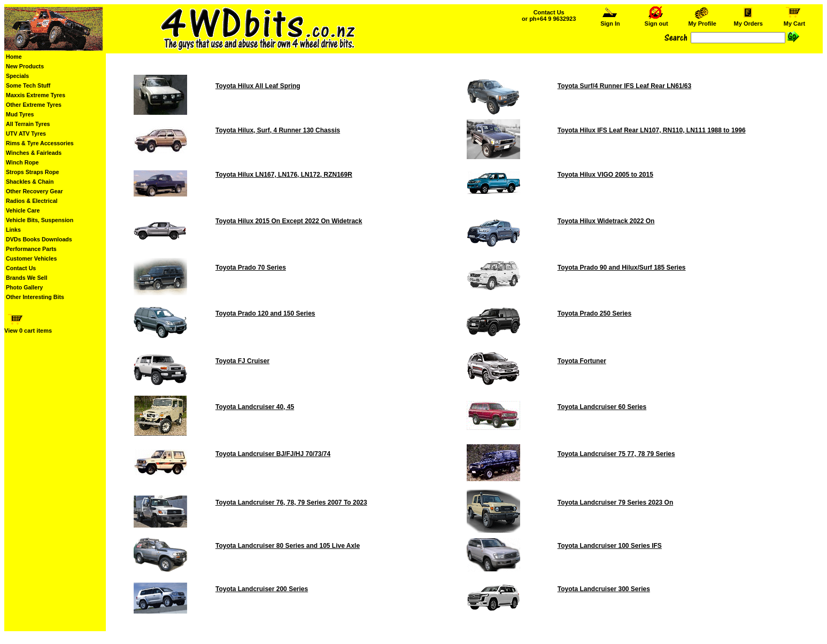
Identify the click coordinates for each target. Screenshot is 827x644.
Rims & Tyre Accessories (40, 143)
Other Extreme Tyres (33, 104)
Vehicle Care (23, 210)
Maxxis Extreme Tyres (35, 95)
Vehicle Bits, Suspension (39, 220)
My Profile (702, 21)
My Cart (794, 21)
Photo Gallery (24, 287)
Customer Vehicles (31, 258)
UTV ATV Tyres (26, 133)
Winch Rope (22, 162)
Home (14, 56)
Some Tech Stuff (28, 85)
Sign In (610, 21)
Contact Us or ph (549, 15)
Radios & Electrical (32, 201)
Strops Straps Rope (32, 172)
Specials (17, 76)
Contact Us (21, 268)
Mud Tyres (20, 114)
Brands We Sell (26, 277)
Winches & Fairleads (33, 153)
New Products (25, 66)
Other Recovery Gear (34, 191)
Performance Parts (31, 249)
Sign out (656, 21)
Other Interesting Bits (35, 297)
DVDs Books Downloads (39, 239)
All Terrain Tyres (28, 124)
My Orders (748, 21)
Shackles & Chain (29, 181)
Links (13, 229)
